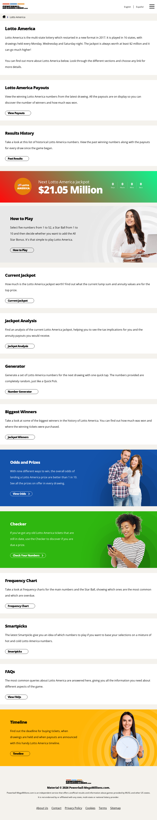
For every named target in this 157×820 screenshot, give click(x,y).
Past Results (15, 158)
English (127, 6)
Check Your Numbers (26, 555)
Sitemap (115, 808)
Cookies (90, 808)
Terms (103, 808)
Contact (56, 808)
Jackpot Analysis (18, 346)
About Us (42, 808)
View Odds (19, 494)
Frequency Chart (18, 606)
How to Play (20, 250)
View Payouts (16, 113)
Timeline (18, 753)
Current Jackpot (18, 300)
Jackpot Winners (18, 437)
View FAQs (14, 697)
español (139, 6)
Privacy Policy (73, 808)
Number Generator (20, 391)
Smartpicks (15, 651)
